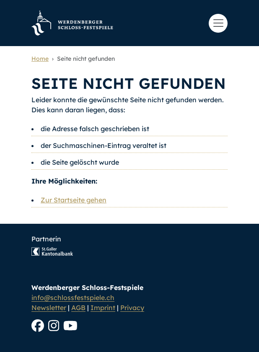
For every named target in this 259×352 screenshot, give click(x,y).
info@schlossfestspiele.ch (72, 297)
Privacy (132, 307)
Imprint (103, 307)
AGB (78, 307)
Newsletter (48, 307)
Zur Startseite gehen (73, 200)
